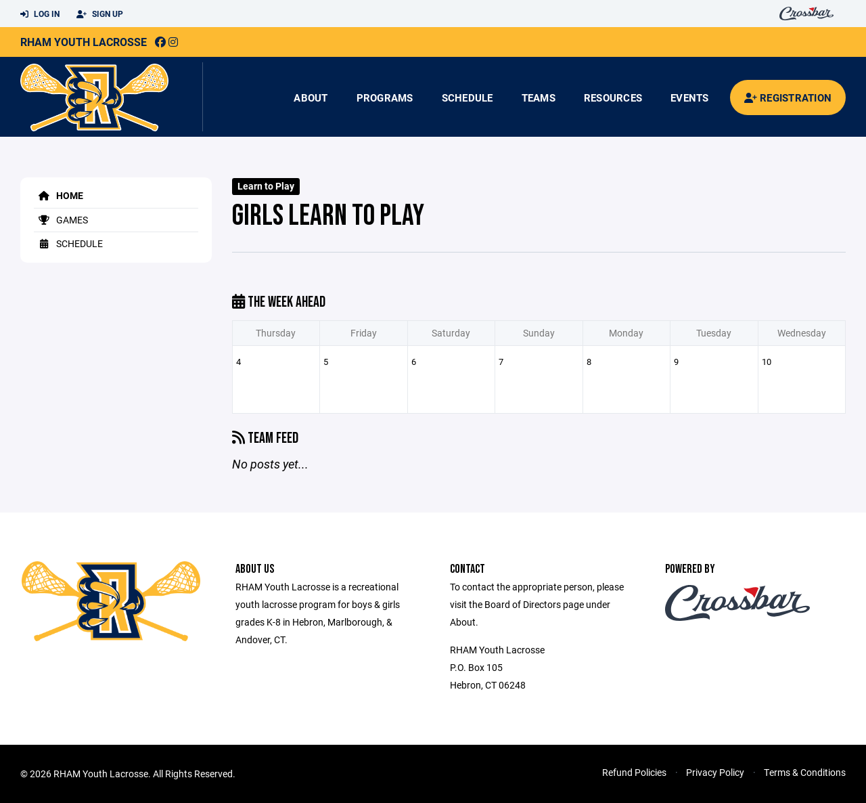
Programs (385, 97)
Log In (40, 14)
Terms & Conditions (805, 772)
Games (61, 219)
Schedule (467, 97)
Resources (613, 97)
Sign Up (99, 14)
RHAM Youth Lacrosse (83, 42)
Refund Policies (634, 772)
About (310, 97)
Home (58, 195)
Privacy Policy (715, 772)
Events (689, 97)
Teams (538, 97)
